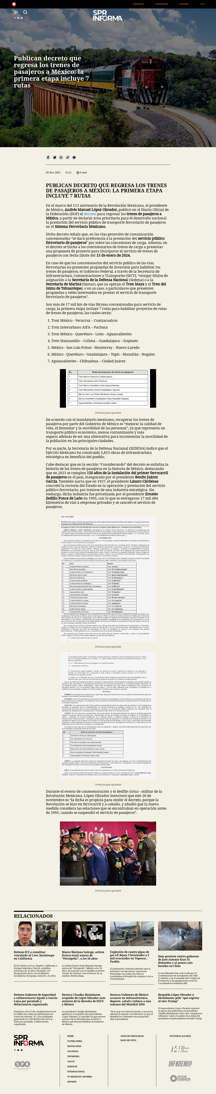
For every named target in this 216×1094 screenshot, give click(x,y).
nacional (72, 1051)
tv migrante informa (79, 1076)
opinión (71, 1081)
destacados (74, 1046)
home (70, 1036)
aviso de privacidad (132, 1036)
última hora (74, 1041)
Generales (147, 4)
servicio (72, 1066)
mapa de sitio (128, 1040)
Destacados (170, 4)
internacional (76, 1071)
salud (70, 1061)
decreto (90, 213)
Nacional (192, 4)
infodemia (73, 1056)
